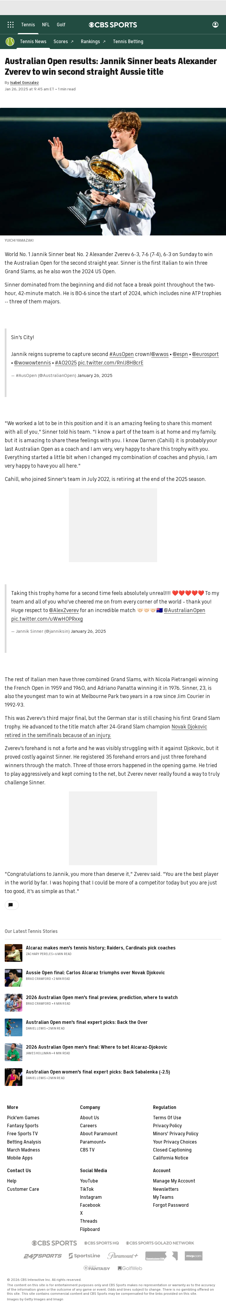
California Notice (170, 1158)
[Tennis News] (33, 41)
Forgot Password (171, 1205)
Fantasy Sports (23, 1126)
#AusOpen (121, 354)
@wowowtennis (32, 363)
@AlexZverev (64, 610)
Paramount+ (93, 1142)
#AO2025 (66, 363)
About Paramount (98, 1134)
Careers (88, 1126)
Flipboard (90, 1229)
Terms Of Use (167, 1118)
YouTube (89, 1181)
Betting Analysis (24, 1142)
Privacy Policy (167, 1126)
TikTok (87, 1189)
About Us (89, 1118)
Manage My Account (174, 1181)
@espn (180, 354)
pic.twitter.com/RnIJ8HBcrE (110, 363)
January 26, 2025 (94, 375)
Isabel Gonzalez (24, 82)
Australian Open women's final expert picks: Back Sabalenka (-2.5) (98, 1072)
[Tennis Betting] (128, 41)
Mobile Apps (20, 1158)
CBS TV (87, 1150)
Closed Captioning (172, 1150)
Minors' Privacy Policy (175, 1134)
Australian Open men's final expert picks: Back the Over (87, 1022)
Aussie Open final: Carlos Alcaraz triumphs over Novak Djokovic (95, 973)
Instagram (91, 1197)
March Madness (23, 1150)
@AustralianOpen (184, 610)
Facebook (90, 1205)
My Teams (163, 1197)
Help (11, 1181)
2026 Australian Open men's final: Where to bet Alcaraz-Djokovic (96, 1047)
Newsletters (166, 1189)
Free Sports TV (22, 1134)
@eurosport (205, 354)
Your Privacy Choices (175, 1142)
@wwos (160, 354)
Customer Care (23, 1189)
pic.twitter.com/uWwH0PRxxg (47, 619)
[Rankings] (93, 41)
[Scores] (63, 41)
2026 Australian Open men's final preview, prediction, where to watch (102, 998)
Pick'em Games (23, 1118)
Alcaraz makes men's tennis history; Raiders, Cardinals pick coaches (101, 948)
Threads (88, 1221)
